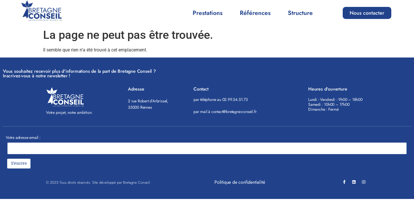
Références (255, 13)
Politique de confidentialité (239, 182)
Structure (300, 13)
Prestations (208, 13)
